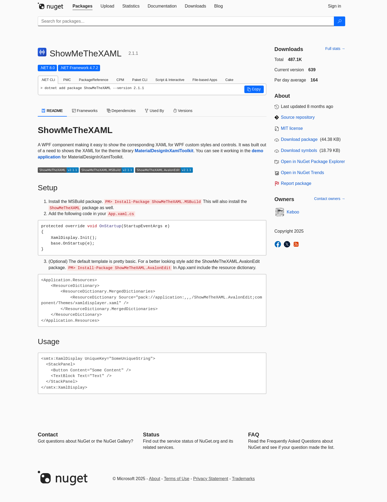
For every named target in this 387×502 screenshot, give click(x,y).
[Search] (339, 21)
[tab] (83, 6)
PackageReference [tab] (93, 80)
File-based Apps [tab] (205, 80)
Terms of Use (176, 478)
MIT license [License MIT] (292, 128)
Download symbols (299, 150)
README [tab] (52, 110)
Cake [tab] (229, 80)
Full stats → (335, 48)
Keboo (293, 212)
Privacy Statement (210, 478)
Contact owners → (329, 198)
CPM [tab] (120, 80)
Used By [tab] (154, 110)
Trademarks (243, 478)
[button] (254, 89)
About (154, 478)
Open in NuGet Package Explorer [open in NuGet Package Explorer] (313, 161)
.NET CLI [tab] (48, 80)
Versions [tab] (183, 110)
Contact (48, 434)
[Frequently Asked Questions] (253, 434)
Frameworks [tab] (85, 110)
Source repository (298, 117)
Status (151, 434)
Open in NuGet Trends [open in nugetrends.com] (302, 172)
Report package (296, 183)
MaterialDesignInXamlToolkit (164, 150)
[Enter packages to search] (186, 21)
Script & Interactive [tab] (169, 80)
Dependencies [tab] (121, 110)
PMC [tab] (67, 80)
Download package (299, 139)
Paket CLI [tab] (139, 80)
